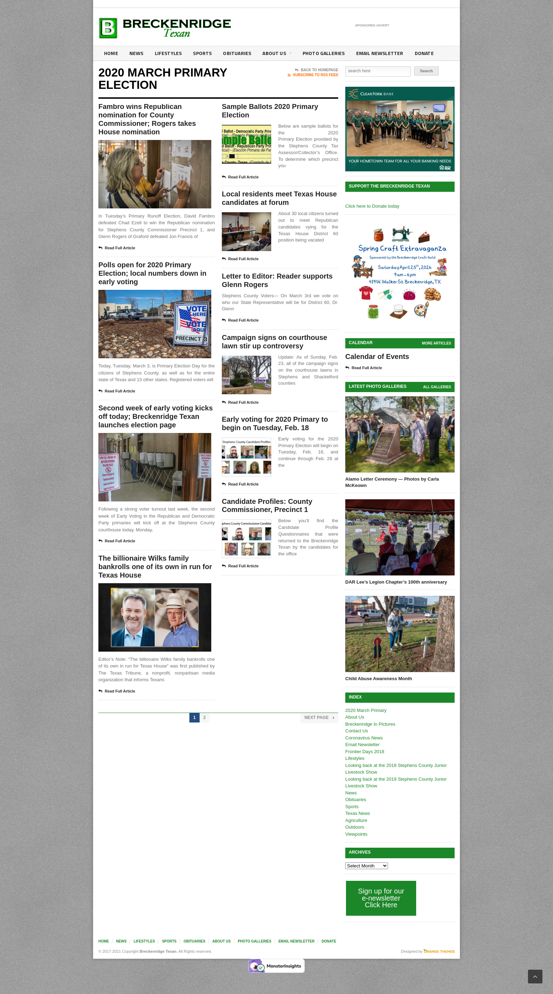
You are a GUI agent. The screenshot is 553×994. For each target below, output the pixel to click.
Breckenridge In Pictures (370, 724)
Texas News (357, 813)
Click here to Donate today (372, 206)
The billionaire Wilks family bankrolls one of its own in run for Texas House (155, 567)
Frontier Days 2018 (364, 751)
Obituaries (235, 53)
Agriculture (356, 820)
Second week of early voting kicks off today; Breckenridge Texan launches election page (155, 416)
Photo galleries (320, 53)
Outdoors (354, 827)
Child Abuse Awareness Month (378, 678)
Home (111, 53)
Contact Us (356, 730)
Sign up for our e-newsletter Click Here (381, 898)
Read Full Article (116, 248)
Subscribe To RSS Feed (313, 75)
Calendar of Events (377, 356)
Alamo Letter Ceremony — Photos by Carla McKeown (392, 482)
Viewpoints (356, 834)
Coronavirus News (364, 737)
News (136, 53)
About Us (274, 54)
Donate (419, 53)
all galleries (437, 387)
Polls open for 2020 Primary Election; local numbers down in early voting (152, 273)
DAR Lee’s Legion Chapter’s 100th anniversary (396, 582)
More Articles (436, 343)
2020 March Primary (366, 710)
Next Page (319, 717)
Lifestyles (167, 53)
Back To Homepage (316, 70)
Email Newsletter (375, 53)
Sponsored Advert (372, 25)
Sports (201, 53)
